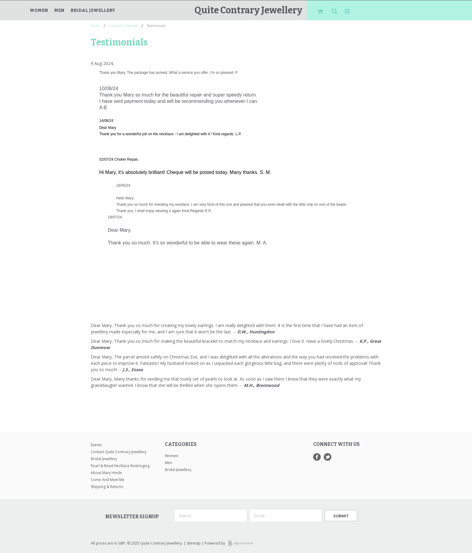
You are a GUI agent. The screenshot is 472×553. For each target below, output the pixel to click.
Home (95, 25)
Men (59, 10)
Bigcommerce (242, 543)
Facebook (317, 457)
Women (39, 10)
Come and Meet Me (123, 25)
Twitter (327, 457)
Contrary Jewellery (248, 10)
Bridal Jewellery (92, 10)
